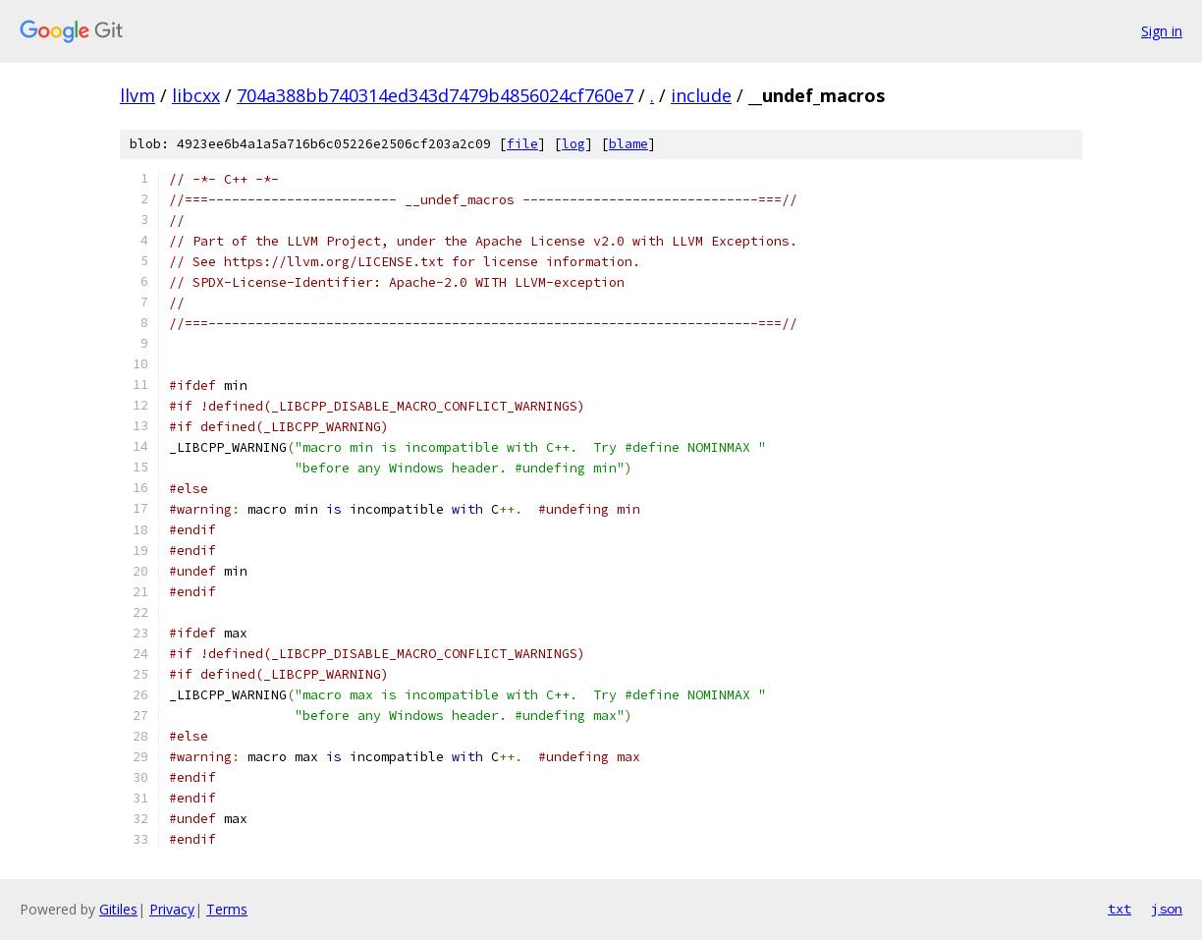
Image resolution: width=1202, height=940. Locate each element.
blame (628, 144)
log (573, 144)
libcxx (196, 95)
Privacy (171, 909)
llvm (137, 95)
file (522, 144)
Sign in (1161, 31)
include (701, 95)
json (1166, 908)
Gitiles (118, 909)
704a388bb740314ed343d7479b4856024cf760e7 (435, 95)
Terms (226, 909)
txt (1119, 908)
